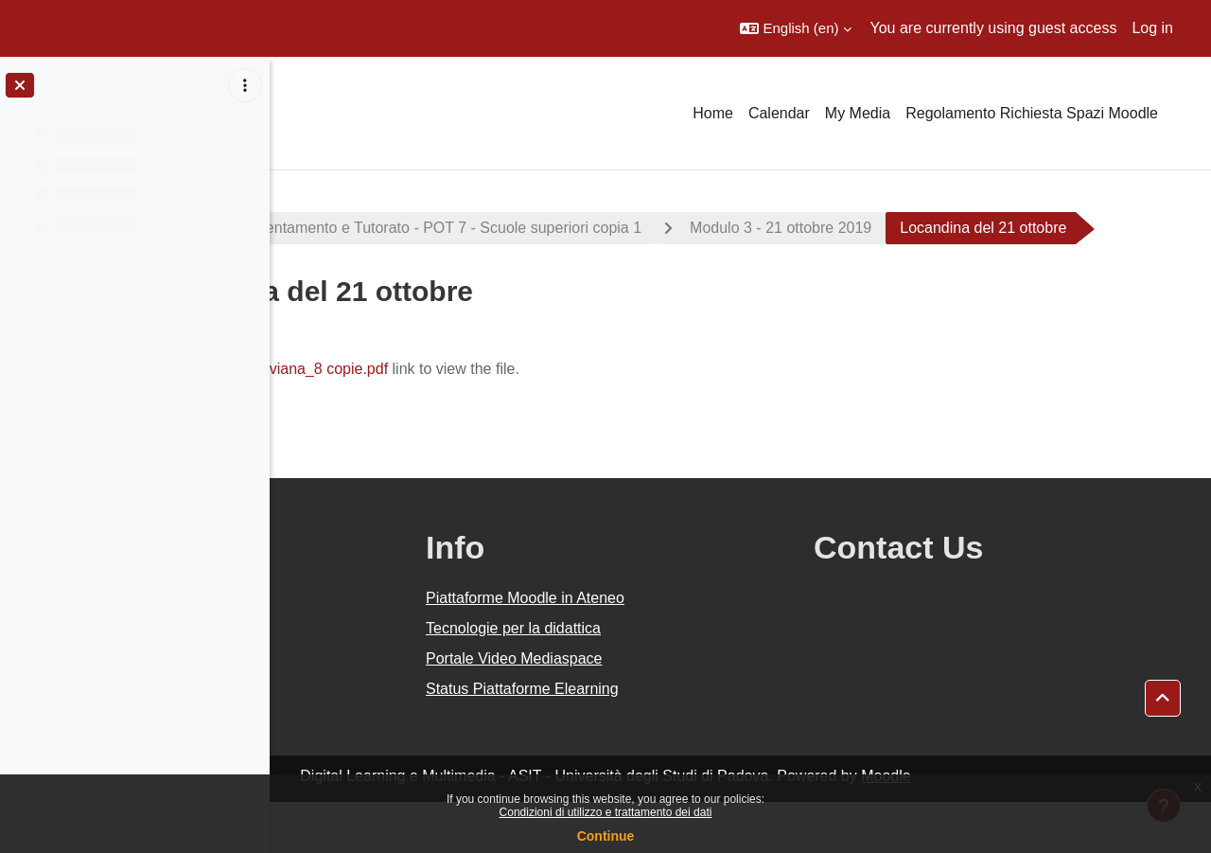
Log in (1152, 28)
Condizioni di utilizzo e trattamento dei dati (606, 812)
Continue (606, 836)
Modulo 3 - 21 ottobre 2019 (984, 228)
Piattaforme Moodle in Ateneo (705, 649)
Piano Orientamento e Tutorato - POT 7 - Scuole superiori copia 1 (625, 228)
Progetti (332, 228)
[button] (795, 28)
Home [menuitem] (713, 113)
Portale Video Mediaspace (694, 710)
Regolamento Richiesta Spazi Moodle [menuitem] (1031, 113)
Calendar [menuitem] (779, 113)
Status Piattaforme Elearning (702, 740)
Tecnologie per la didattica (693, 679)
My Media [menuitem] (857, 113)
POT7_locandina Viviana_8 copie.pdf (466, 420)
